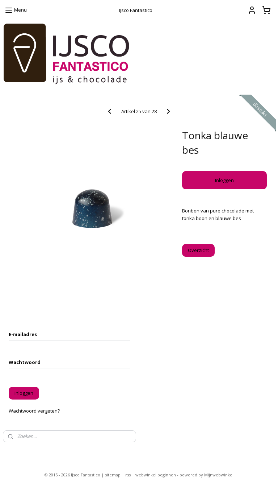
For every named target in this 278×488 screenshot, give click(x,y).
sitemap (113, 474)
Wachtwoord (25, 362)
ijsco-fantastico (23, 452)
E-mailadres (23, 334)
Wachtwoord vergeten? (34, 411)
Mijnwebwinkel (218, 474)
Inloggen (224, 180)
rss (128, 474)
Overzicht (198, 250)
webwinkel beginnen (155, 474)
